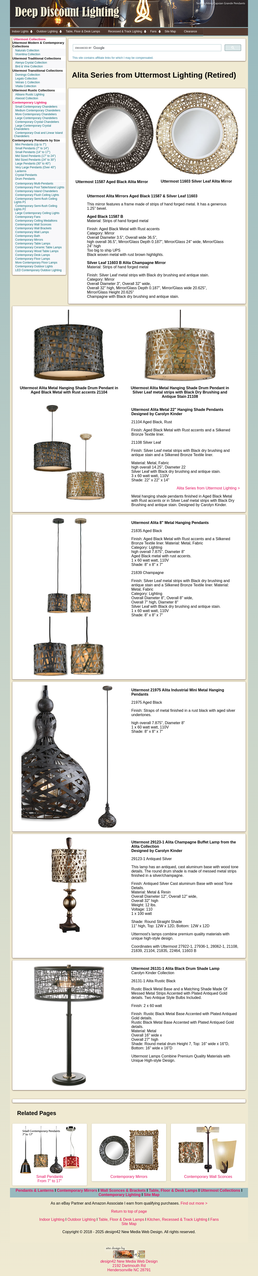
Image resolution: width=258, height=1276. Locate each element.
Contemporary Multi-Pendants (34, 183)
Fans (214, 1219)
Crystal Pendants (26, 175)
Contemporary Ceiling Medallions (36, 220)
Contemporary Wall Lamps (32, 232)
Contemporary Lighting (29, 102)
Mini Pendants (30, 144)
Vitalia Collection (25, 86)
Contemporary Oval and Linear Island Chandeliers (38, 134)
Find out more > (194, 1203)
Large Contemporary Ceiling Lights (37, 213)
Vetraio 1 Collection (27, 82)
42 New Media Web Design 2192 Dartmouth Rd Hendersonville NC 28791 (129, 1263)
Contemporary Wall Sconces (33, 224)
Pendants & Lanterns (35, 1190)
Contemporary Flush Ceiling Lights (37, 195)
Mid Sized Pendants (35, 156)
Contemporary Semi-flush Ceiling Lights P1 (35, 200)
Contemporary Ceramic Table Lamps (38, 247)
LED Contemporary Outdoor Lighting (38, 270)
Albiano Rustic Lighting (29, 94)
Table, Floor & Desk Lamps (173, 1190)
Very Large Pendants (35, 167)
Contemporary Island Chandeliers (36, 191)
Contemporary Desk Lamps (32, 255)
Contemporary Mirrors (29, 239)
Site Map (151, 1195)
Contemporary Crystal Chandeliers (37, 122)
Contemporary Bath (27, 236)
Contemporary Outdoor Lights (34, 266)
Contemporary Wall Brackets (33, 228)
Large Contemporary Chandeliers (36, 118)
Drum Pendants (25, 178)
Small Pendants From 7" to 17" (49, 1176)
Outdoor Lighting (81, 1219)
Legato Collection (26, 78)
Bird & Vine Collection (29, 66)
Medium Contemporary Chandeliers (37, 110)
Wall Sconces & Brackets (123, 1190)
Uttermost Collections (30, 39)
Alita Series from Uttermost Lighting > (208, 488)
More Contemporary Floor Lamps (36, 262)
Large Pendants (32, 163)
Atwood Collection (26, 98)
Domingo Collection (27, 74)
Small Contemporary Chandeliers (36, 106)
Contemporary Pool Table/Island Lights (39, 187)
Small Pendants (32, 148)
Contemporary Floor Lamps (32, 258)
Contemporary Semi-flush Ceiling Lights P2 (35, 207)
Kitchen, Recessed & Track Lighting (177, 1219)
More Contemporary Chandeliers (36, 114)
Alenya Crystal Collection (31, 62)
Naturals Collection (27, 50)
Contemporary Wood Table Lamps (37, 251)
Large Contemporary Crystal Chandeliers (32, 127)
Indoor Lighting (51, 1219)
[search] (146, 48)
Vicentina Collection (27, 54)
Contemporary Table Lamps (32, 243)
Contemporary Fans (27, 217)
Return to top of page (129, 1211)
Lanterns (20, 171)
